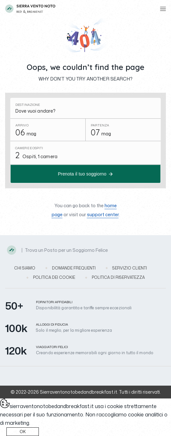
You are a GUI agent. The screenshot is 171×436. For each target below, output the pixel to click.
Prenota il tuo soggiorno (82, 173)
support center (103, 214)
